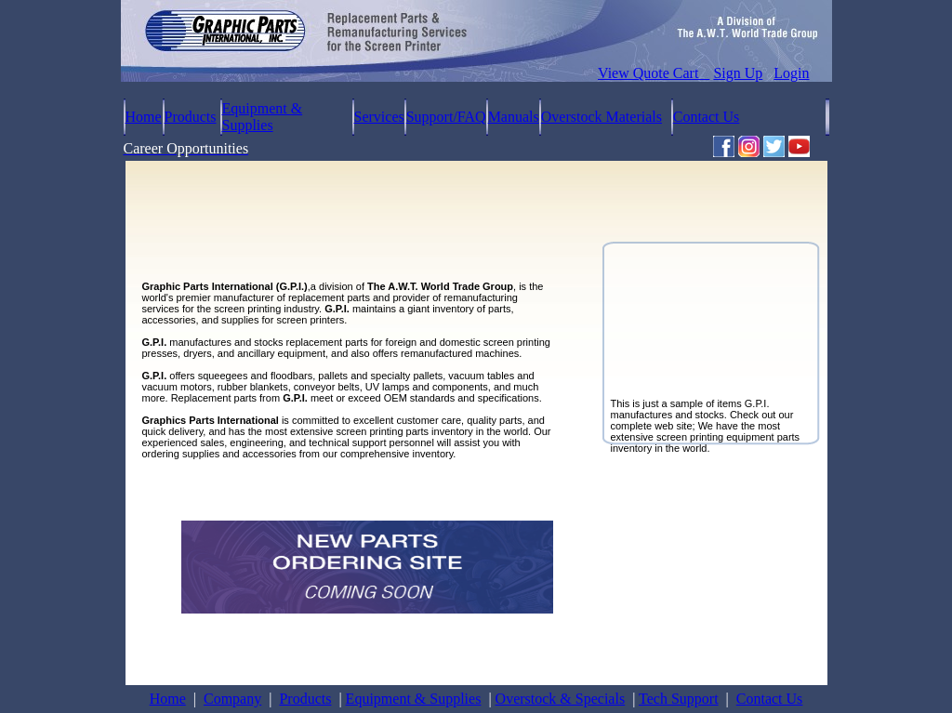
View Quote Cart (653, 73)
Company (232, 698)
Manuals (513, 117)
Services (379, 117)
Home (144, 117)
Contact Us (706, 117)
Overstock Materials (601, 117)
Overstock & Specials (561, 698)
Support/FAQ (446, 117)
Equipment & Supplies (262, 116)
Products (191, 117)
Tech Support (679, 698)
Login (791, 73)
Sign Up (737, 73)
